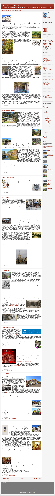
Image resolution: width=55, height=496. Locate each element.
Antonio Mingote (24, 180)
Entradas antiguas (37, 478)
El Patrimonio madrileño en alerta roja (26, 361)
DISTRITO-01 (7, 418)
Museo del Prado (45, 82)
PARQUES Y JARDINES (17, 107)
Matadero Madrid (45, 67)
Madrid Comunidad (18, 10)
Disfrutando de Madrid (10, 5)
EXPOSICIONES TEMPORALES (48, 41)
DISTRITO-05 (45, 30)
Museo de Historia (45, 78)
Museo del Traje (45, 84)
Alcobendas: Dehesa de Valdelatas (50, 155)
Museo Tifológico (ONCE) (46, 94)
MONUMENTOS (11, 107)
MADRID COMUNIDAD (46, 43)
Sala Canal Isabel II (46, 95)
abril (45, 111)
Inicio (22, 478)
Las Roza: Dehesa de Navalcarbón (8, 110)
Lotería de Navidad (5, 197)
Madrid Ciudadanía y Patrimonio (32, 353)
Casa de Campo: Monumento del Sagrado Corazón (49, 175)
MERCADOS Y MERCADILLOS (13, 418)
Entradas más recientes (6, 478)
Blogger (34, 492)
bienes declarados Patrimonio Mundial (13, 334)
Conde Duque (45, 58)
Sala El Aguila (45, 96)
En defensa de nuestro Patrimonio (8, 327)
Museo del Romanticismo (46, 83)
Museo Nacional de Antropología (47, 86)
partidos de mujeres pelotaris (13, 296)
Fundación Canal (45, 59)
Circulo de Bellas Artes (46, 57)
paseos (44, 49)
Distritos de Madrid (11, 10)
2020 (45, 141)
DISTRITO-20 (45, 36)
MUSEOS (15, 475)
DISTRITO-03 (45, 29)
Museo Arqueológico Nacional (47, 69)
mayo (46, 112)
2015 (45, 135)
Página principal (4, 10)
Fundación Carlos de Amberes (47, 60)
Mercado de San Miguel (8, 392)
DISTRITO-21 (45, 37)
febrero (46, 108)
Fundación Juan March (46, 61)
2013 (45, 106)
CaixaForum (45, 53)
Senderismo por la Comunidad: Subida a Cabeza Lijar (50, 180)
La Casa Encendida (46, 66)
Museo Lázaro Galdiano (46, 85)
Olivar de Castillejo (49, 188)
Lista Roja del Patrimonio (17, 365)
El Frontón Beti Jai (5, 270)
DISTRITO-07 (45, 31)
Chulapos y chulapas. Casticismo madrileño (50, 146)
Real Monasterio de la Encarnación (8, 421)
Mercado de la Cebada (6, 373)
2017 (45, 137)
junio (45, 113)
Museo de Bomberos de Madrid (47, 97)
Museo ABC (45, 68)
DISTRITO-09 (7, 107)
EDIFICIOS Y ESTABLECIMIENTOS (46, 38)
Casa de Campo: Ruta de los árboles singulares (50, 170)
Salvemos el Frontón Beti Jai (16, 304)
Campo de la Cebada (24, 397)
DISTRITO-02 (45, 28)
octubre (46, 116)
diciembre (46, 132)
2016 (45, 136)
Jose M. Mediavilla (47, 17)
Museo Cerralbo (45, 70)
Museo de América (46, 71)
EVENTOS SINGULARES (8, 370)
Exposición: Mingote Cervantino (8, 177)
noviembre (46, 117)
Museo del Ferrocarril (46, 81)
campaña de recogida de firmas (12, 305)
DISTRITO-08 (45, 32)
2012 (45, 105)
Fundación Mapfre (45, 62)
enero (46, 107)
